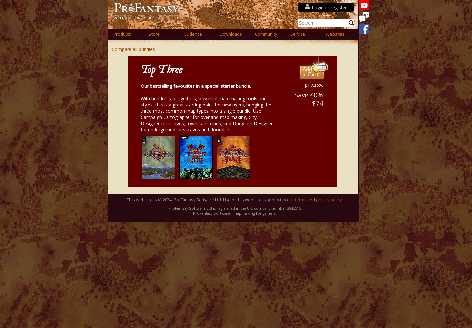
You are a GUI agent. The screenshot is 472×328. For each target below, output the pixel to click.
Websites (335, 34)
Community (266, 34)
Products (122, 34)
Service (297, 34)
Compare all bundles (133, 49)
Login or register (329, 7)
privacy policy (329, 200)
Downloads (231, 34)
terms (300, 200)
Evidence (193, 34)
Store (154, 34)
